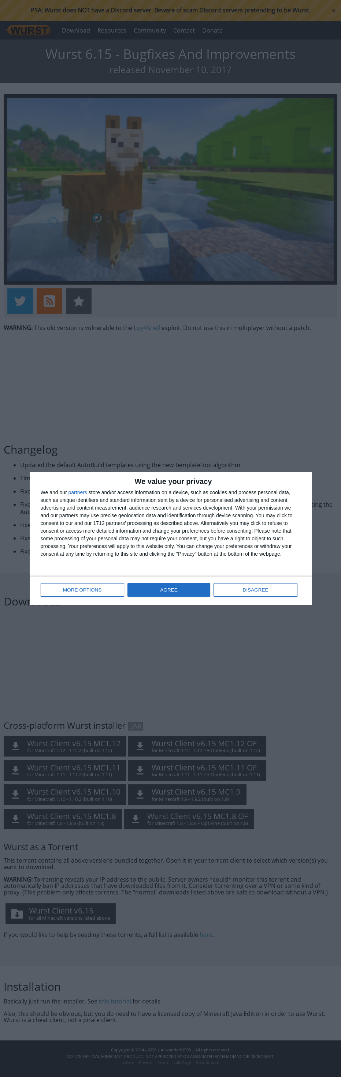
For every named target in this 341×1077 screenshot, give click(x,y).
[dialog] (171, 539)
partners (77, 492)
